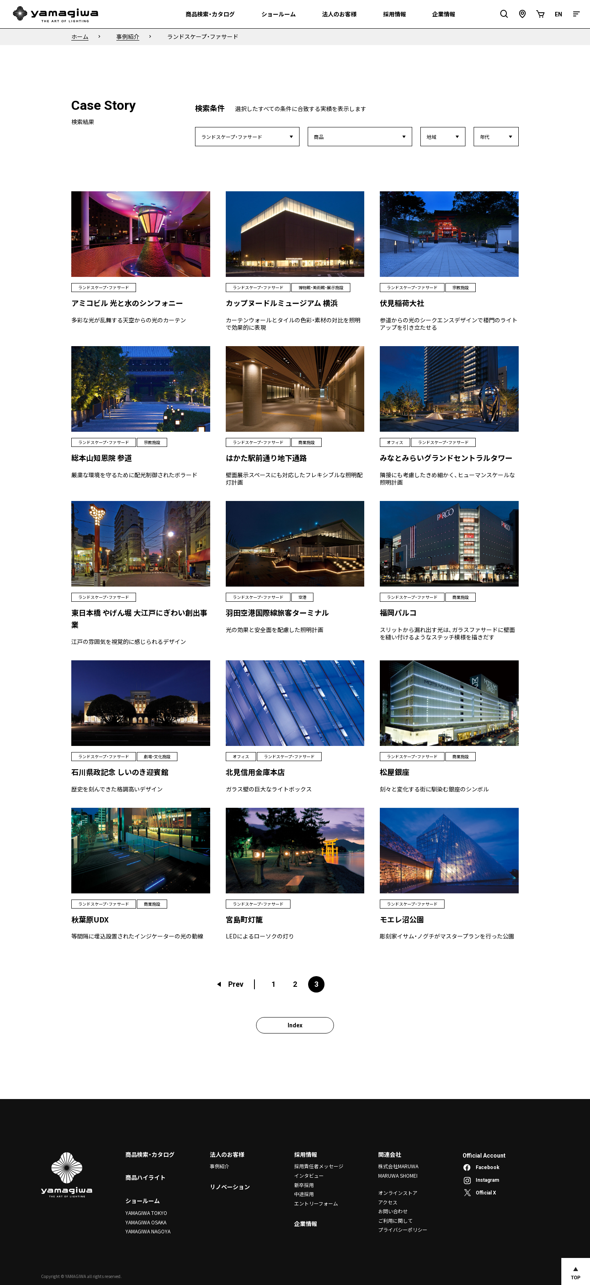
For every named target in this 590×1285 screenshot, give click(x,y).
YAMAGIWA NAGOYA (147, 1231)
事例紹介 (219, 1166)
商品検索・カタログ (150, 1154)
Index (295, 1025)
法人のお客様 (227, 1154)
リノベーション (230, 1187)
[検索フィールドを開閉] (504, 14)
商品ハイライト (145, 1177)
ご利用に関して (395, 1220)
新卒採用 (304, 1184)
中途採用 (304, 1193)
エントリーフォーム (316, 1202)
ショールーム (142, 1201)
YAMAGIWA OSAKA (145, 1221)
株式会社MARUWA (398, 1166)
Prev (229, 984)
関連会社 (389, 1154)
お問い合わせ (393, 1211)
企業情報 (305, 1223)
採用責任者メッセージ (318, 1166)
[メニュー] (576, 14)
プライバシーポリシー (402, 1229)
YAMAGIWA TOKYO (146, 1212)
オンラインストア (398, 1192)
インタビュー (309, 1175)
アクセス (387, 1202)
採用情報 (305, 1154)
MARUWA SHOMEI (398, 1175)
